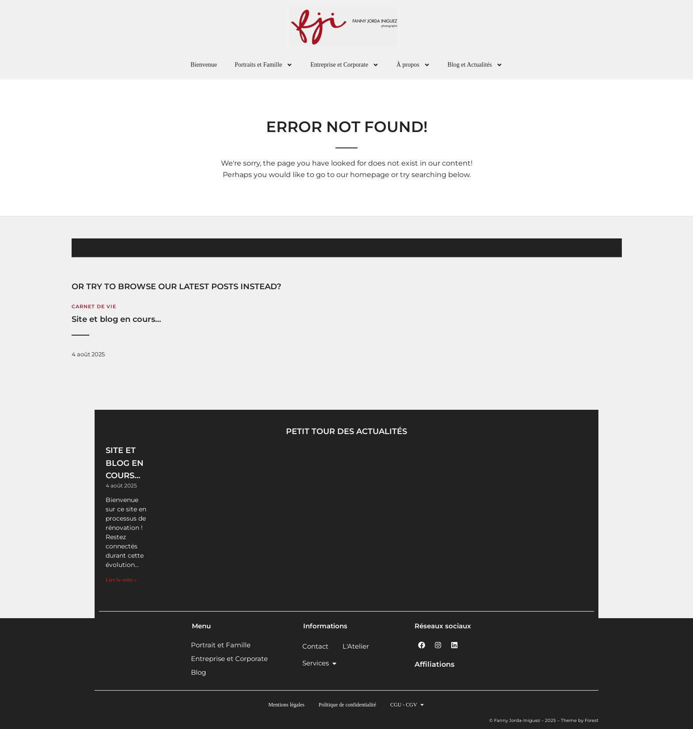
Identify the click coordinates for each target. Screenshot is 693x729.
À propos (413, 64)
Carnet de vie (94, 306)
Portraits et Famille (264, 64)
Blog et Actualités (475, 64)
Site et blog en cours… (116, 319)
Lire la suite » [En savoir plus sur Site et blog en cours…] (121, 580)
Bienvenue (203, 64)
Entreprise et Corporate (344, 64)
